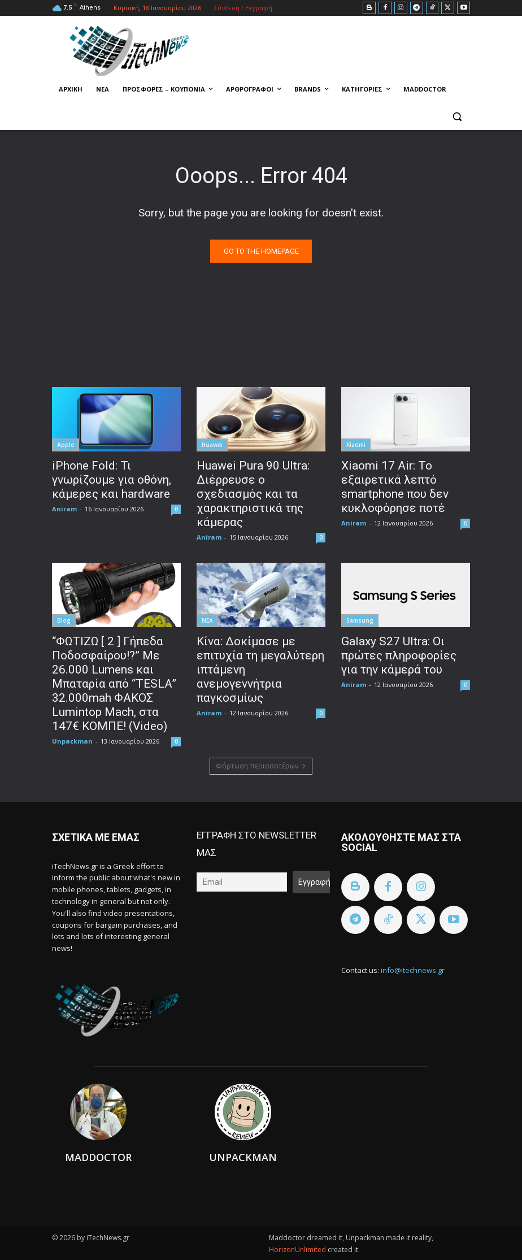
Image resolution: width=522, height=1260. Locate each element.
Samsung (359, 620)
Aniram (64, 509)
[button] (456, 116)
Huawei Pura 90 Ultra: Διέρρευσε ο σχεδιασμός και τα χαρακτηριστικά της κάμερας (253, 494)
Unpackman (72, 741)
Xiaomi (356, 445)
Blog (64, 620)
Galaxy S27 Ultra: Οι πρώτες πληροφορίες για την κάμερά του (398, 655)
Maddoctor (98, 1157)
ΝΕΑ (207, 620)
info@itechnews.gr (413, 970)
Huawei (212, 445)
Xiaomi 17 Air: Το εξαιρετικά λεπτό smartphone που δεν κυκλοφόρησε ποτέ (395, 487)
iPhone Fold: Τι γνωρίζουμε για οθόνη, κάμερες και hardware (111, 480)
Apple (65, 445)
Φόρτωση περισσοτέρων (261, 766)
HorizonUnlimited (298, 1249)
